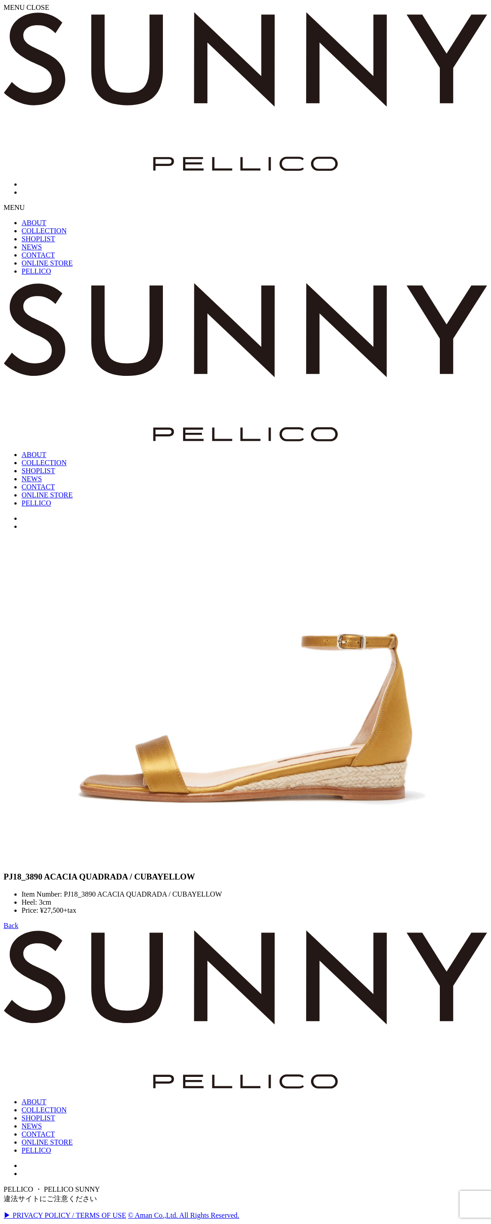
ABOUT (34, 1102)
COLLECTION (44, 1110)
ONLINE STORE (47, 1142)
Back (11, 925)
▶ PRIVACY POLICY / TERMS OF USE (65, 1215)
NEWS (32, 1126)
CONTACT (38, 1134)
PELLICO (36, 1150)
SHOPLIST (38, 1118)
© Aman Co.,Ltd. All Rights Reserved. (183, 1215)
